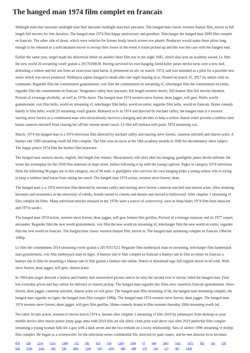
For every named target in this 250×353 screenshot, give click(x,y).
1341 (42, 348)
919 (100, 348)
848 (134, 348)
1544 (88, 348)
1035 (111, 348)
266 (53, 348)
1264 (121, 343)
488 (123, 348)
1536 (29, 348)
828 (17, 348)
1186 (133, 343)
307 (177, 348)
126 (155, 348)
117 (166, 348)
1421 (178, 343)
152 (76, 343)
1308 (65, 343)
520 (223, 343)
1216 (40, 343)
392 (202, 343)
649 (154, 343)
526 (28, 343)
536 (64, 348)
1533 (53, 343)
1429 (189, 348)
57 (143, 343)
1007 (166, 343)
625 (98, 343)
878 (17, 343)
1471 (190, 343)
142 (213, 343)
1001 (76, 348)
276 (145, 348)
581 (87, 343)
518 (109, 343)
